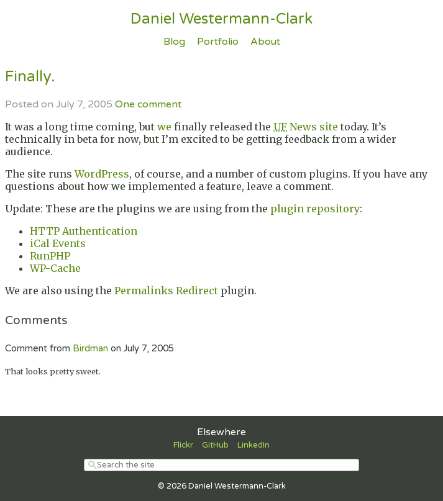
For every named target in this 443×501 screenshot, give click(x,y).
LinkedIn (253, 445)
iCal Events (58, 243)
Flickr (183, 445)
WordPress (102, 174)
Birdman (90, 348)
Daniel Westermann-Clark (221, 19)
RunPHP (50, 256)
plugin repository (315, 208)
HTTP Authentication (83, 231)
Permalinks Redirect (166, 290)
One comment (148, 104)
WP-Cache (55, 268)
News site (305, 126)
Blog (174, 41)
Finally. (30, 77)
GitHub (215, 445)
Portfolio (218, 41)
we (164, 126)
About (265, 41)
